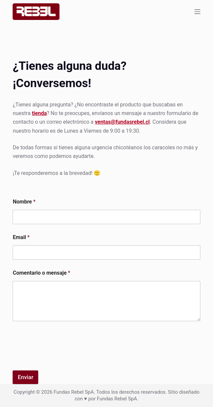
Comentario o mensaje (41, 273)
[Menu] (197, 12)
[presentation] (63, 354)
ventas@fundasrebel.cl (122, 122)
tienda (39, 113)
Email (21, 237)
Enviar (25, 377)
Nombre (24, 202)
